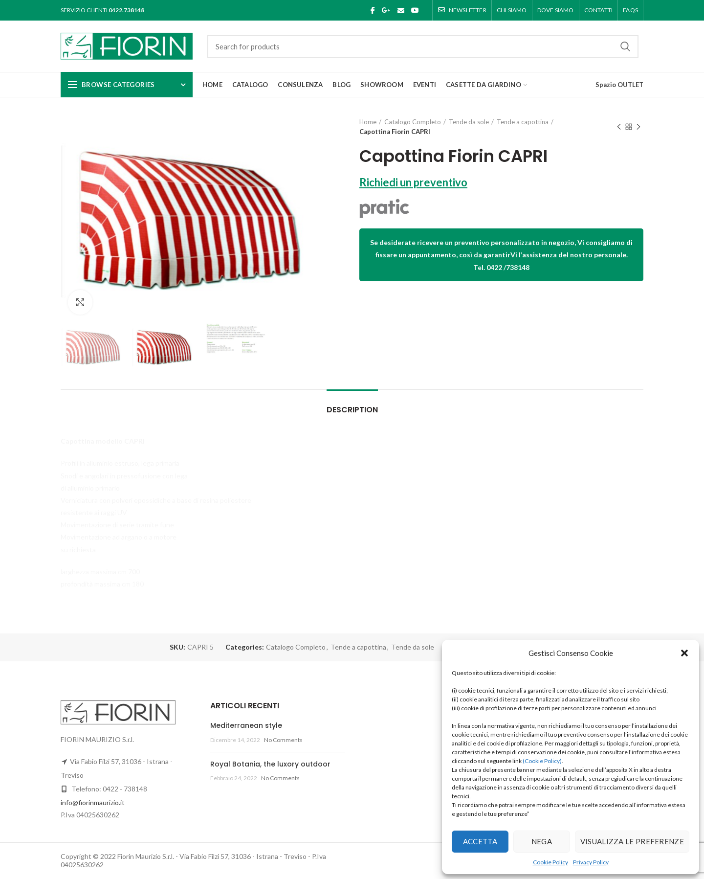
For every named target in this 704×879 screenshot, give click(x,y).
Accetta (480, 841)
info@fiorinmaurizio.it (93, 802)
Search (625, 46)
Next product (638, 127)
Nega (541, 841)
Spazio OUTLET (619, 85)
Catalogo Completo (412, 122)
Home (367, 122)
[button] (684, 653)
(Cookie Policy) (542, 761)
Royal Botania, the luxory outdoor (270, 764)
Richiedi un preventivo (413, 182)
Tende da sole (469, 122)
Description (352, 409)
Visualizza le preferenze (632, 841)
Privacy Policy (591, 862)
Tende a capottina (523, 122)
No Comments (283, 740)
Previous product (619, 127)
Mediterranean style (246, 725)
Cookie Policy (550, 862)
